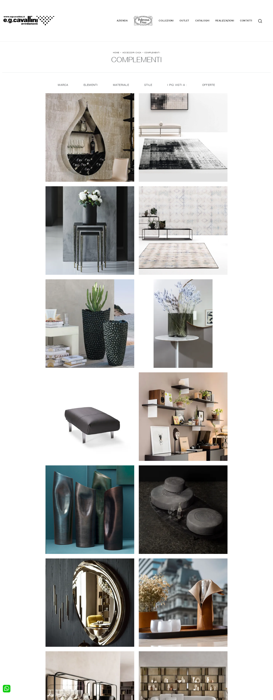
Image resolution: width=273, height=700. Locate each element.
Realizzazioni (230, 9)
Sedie (74, 658)
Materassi (145, 658)
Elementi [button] (90, 65)
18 (158, 553)
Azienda (127, 9)
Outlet (190, 9)
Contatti (252, 9)
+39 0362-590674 (181, 671)
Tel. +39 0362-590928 (153, 671)
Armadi (6, 655)
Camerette (9, 651)
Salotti (75, 647)
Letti (5, 647)
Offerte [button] (209, 65)
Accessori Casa (131, 30)
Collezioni (171, 9)
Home (116, 30)
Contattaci (213, 651)
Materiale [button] (121, 65)
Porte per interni (149, 647)
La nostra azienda (218, 647)
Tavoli (74, 655)
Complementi (152, 30)
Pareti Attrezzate (81, 651)
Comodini (8, 658)
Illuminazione (147, 651)
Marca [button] (62, 65)
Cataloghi (208, 9)
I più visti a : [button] (177, 65)
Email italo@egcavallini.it (211, 671)
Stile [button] (148, 65)
